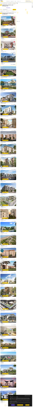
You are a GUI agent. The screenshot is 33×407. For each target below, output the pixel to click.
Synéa (2, 50)
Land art (2, 128)
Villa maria (2, 362)
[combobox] (2, 11)
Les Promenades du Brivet (4, 388)
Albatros (2, 258)
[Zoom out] (32, 4)
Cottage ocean (2, 245)
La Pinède (2, 271)
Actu (19, 1)
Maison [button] (15, 1)
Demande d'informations (5, 24)
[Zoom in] (32, 3)
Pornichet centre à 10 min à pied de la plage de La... (7, 310)
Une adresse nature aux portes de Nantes (6, 154)
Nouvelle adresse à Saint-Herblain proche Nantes (7, 141)
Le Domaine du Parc (3, 336)
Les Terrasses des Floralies (4, 193)
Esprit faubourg (3, 284)
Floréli (1, 167)
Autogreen (2, 206)
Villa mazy (2, 38)
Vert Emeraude (2, 349)
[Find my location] (32, 7)
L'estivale (2, 323)
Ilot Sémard (2, 297)
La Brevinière (2, 232)
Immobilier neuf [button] (8, 1)
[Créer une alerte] (8, 7)
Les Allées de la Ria (3, 375)
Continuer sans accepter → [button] (28, 395)
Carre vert (2, 401)
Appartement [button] (12, 1)
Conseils (18, 1)
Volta (1, 180)
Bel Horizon (2, 219)
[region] (24, 12)
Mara (1, 115)
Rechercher (14, 9)
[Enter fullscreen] (32, 6)
